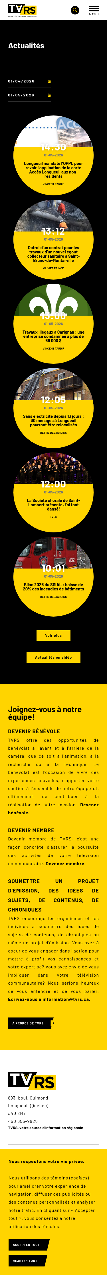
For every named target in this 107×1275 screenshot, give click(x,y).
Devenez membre (65, 863)
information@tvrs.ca (66, 999)
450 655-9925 (23, 1121)
